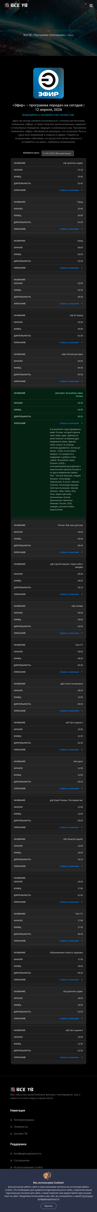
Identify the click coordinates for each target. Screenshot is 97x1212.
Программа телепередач (49, 35)
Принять (48, 1205)
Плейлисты (19, 1126)
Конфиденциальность (25, 1153)
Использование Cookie (26, 1167)
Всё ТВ (28, 35)
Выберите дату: (31, 152)
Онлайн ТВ (18, 1133)
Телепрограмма (22, 1119)
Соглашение (20, 1160)
